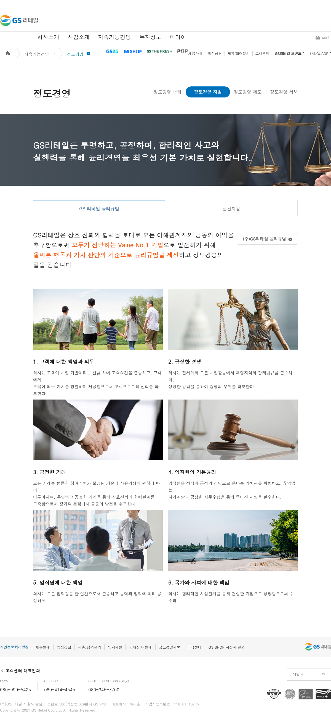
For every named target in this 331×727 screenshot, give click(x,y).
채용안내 (195, 53)
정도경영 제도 (247, 92)
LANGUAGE (319, 53)
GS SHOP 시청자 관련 (227, 647)
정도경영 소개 (167, 92)
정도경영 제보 (284, 92)
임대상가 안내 (140, 647)
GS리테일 (19, 20)
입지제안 (115, 647)
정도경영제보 (169, 647)
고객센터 (262, 53)
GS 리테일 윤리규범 (99, 208)
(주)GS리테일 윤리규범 (264, 239)
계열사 (298, 674)
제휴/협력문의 (239, 53)
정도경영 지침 (208, 92)
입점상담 (215, 53)
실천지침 (231, 208)
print (325, 37)
